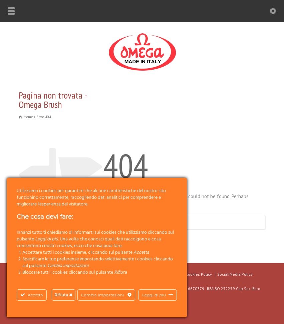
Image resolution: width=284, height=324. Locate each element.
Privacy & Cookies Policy (189, 274)
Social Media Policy (235, 274)
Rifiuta (63, 294)
